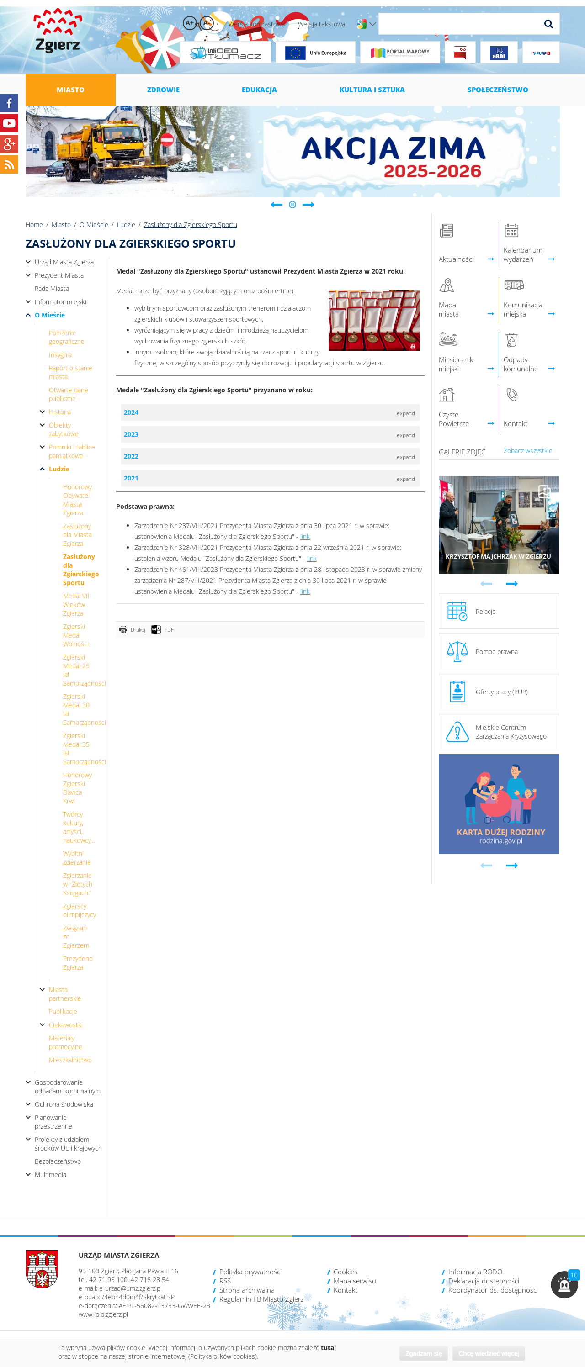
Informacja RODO (475, 1271)
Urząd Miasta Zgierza (64, 262)
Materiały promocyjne (65, 1042)
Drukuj (138, 629)
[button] (564, 1284)
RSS (225, 1280)
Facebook (9, 103)
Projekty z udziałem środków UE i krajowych (68, 1143)
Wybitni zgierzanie (77, 857)
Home (34, 224)
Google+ (9, 144)
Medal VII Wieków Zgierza (76, 604)
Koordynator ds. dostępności (493, 1289)
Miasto (71, 89)
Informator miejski (60, 301)
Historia (60, 411)
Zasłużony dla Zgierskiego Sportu (81, 569)
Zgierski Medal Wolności (76, 635)
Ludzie (126, 224)
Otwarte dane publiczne (68, 394)
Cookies (345, 1271)
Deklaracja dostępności (483, 1280)
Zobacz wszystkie (528, 450)
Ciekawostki (66, 1024)
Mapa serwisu (355, 1280)
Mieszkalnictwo (70, 1060)
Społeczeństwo (498, 89)
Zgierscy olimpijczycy (79, 910)
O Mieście (94, 224)
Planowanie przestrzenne (53, 1121)
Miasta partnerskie (65, 994)
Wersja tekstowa (321, 24)
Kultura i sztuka (372, 89)
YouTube (9, 123)
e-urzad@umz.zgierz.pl (130, 1288)
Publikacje (63, 1011)
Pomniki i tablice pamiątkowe (72, 451)
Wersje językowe (373, 24)
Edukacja (259, 89)
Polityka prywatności (250, 1271)
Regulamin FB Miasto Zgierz (261, 1299)
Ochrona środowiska (64, 1104)
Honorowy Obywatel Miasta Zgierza (77, 499)
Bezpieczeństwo (58, 1161)
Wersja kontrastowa (257, 24)
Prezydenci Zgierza (78, 962)
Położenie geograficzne (67, 337)
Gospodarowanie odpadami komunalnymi (68, 1086)
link (305, 536)
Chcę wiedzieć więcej (488, 1353)
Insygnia (60, 354)
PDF (169, 629)
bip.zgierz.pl (112, 1314)
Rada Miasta (52, 288)
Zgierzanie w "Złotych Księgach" (77, 884)
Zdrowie (163, 89)
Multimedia (50, 1174)
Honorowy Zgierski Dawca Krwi (77, 788)
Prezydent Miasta (59, 275)
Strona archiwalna (247, 1289)
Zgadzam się (423, 1353)
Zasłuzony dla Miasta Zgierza (77, 535)
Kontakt (345, 1289)
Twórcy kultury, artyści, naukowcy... (79, 827)
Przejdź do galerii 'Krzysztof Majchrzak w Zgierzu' (499, 525)
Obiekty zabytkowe (64, 429)
